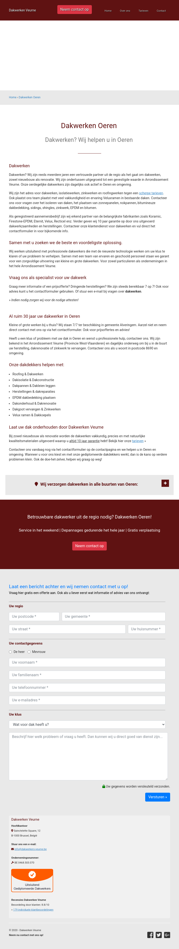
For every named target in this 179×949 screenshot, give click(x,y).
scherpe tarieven (151, 193)
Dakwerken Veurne (22, 10)
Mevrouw (36, 652)
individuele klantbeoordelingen (33, 909)
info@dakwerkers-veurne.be (30, 849)
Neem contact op (74, 9)
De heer (16, 652)
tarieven (138, 441)
